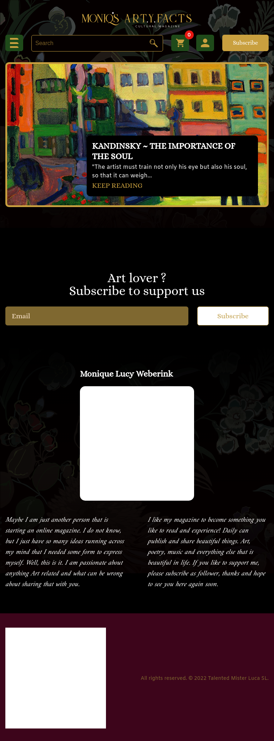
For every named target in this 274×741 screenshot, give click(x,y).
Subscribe (245, 42)
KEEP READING (117, 185)
